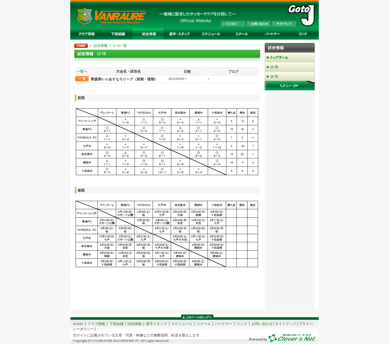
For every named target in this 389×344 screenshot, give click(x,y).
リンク (242, 324)
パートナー (223, 324)
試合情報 (100, 46)
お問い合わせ (262, 324)
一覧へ (82, 71)
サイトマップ (285, 324)
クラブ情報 (96, 324)
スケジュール (181, 324)
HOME (78, 324)
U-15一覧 (120, 46)
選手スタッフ (156, 324)
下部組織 (116, 324)
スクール (204, 324)
